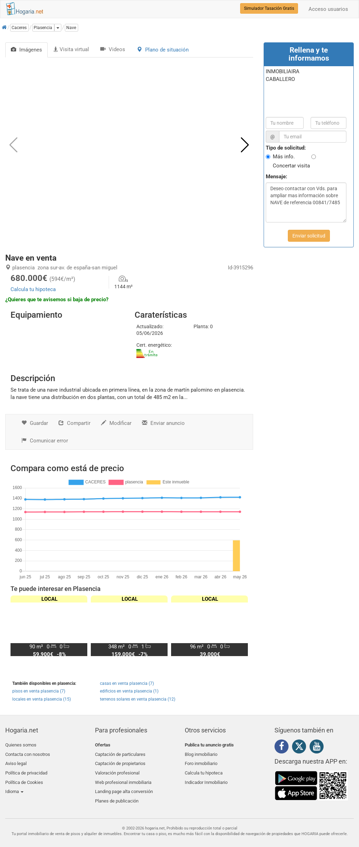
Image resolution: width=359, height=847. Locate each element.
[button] (245, 145)
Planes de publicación (116, 794)
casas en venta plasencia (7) (127, 683)
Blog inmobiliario (201, 753)
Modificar (116, 423)
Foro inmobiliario (201, 761)
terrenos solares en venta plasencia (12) (137, 699)
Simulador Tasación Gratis (269, 8)
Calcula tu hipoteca (33, 289)
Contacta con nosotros (27, 753)
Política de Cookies (24, 777)
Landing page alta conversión (124, 786)
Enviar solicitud (308, 236)
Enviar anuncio (163, 423)
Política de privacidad (26, 769)
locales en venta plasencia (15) (41, 699)
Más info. (284, 156)
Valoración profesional (117, 769)
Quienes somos (20, 745)
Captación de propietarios (120, 761)
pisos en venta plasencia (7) (38, 691)
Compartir (74, 423)
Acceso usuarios (328, 9)
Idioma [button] (14, 786)
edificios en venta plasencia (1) (129, 691)
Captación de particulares (120, 753)
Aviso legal (16, 761)
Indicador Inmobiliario (206, 777)
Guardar (34, 423)
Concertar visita (291, 166)
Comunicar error (44, 441)
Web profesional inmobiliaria (123, 777)
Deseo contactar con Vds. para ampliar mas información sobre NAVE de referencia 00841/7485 (306, 202)
